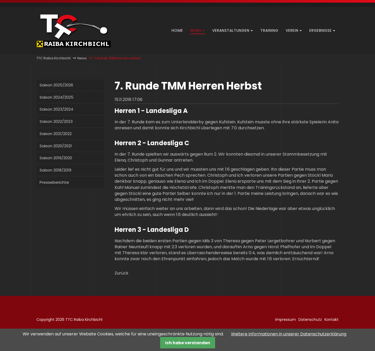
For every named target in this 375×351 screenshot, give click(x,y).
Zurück (121, 273)
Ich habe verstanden (187, 343)
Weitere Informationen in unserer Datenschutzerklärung (288, 334)
